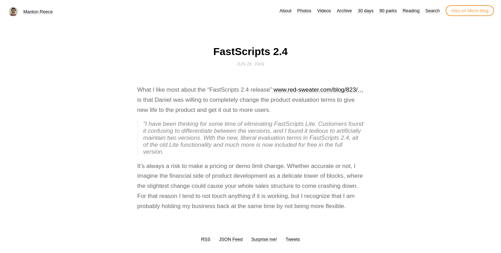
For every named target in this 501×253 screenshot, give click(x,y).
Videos (324, 10)
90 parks (388, 10)
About (285, 10)
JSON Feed (231, 239)
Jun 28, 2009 (251, 64)
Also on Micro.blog (469, 10)
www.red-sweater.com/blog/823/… (319, 89)
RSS (206, 239)
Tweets (293, 239)
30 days (366, 10)
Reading (411, 10)
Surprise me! (264, 239)
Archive (344, 10)
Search (432, 10)
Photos (304, 10)
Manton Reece (38, 11)
